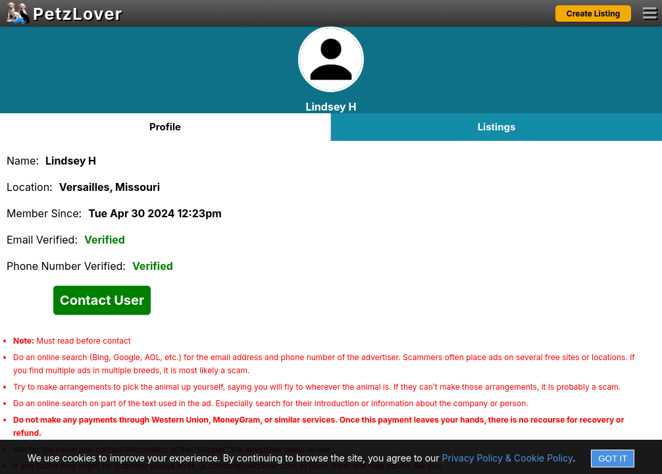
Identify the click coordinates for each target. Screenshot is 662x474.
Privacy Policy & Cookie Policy (507, 457)
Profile (165, 126)
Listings (497, 126)
